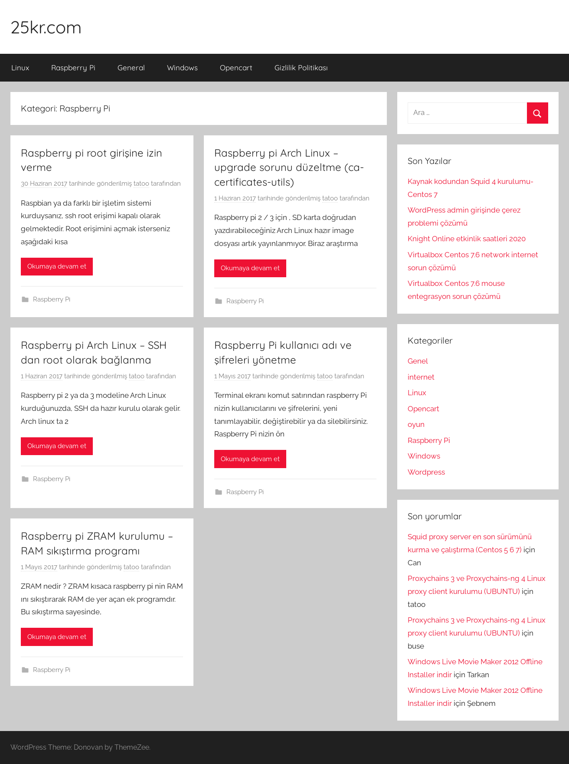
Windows (182, 67)
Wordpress (426, 472)
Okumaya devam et (56, 266)
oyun (416, 424)
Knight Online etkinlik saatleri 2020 (467, 238)
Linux (20, 67)
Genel (418, 361)
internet (421, 377)
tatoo (141, 183)
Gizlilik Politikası (301, 67)
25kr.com (46, 27)
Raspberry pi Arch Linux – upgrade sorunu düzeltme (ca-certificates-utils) (289, 167)
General (131, 67)
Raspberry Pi (73, 67)
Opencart (236, 67)
